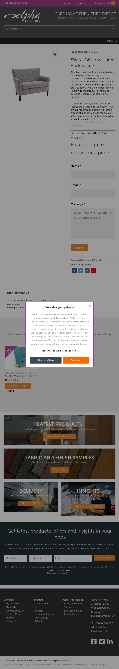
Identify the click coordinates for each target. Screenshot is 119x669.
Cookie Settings (46, 360)
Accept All (76, 360)
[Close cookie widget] (89, 306)
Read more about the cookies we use (60, 350)
